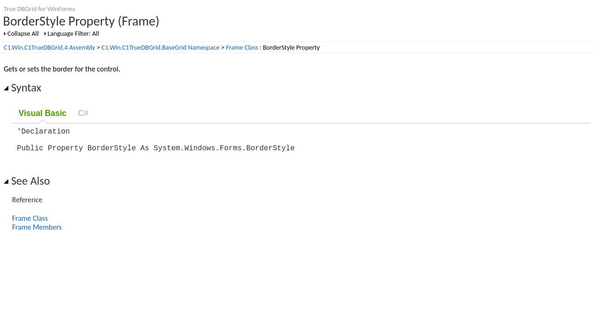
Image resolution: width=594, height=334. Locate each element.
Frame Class (242, 47)
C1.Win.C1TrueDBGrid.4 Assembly (49, 47)
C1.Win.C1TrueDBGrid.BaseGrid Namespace (161, 47)
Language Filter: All (73, 33)
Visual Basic (42, 113)
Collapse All (23, 33)
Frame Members (37, 232)
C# (83, 113)
